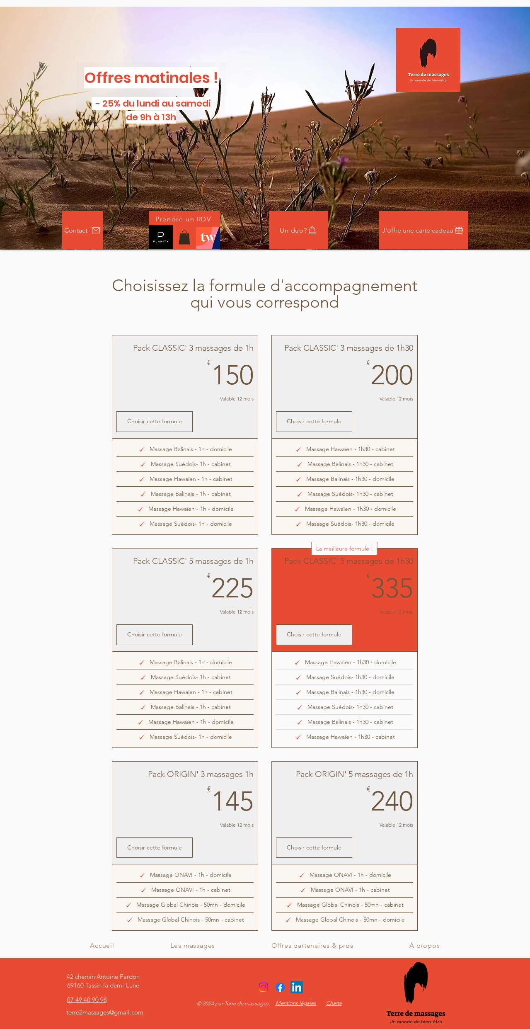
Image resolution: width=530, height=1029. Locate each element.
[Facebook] (280, 987)
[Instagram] (263, 987)
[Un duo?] (298, 230)
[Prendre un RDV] (184, 219)
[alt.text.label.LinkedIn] (296, 987)
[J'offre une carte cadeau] (423, 230)
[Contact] (82, 230)
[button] (184, 237)
